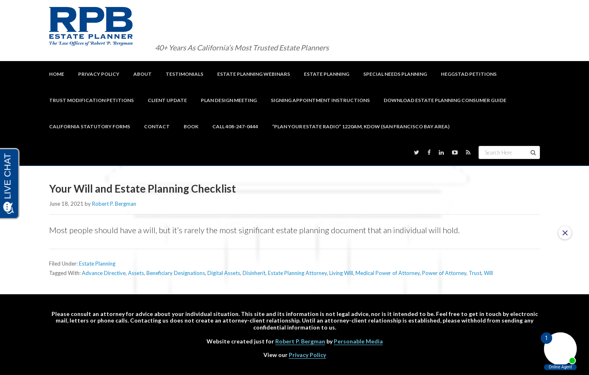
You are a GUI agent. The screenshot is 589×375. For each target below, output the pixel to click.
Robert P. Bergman (300, 341)
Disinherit (254, 273)
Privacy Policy (307, 354)
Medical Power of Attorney (387, 273)
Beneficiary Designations (175, 273)
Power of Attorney (444, 273)
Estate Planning (97, 263)
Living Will (341, 273)
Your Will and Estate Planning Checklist (144, 188)
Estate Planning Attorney (297, 273)
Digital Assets (223, 273)
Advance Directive (104, 273)
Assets (136, 273)
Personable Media (358, 341)
